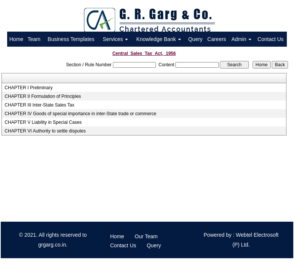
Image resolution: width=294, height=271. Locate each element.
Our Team (146, 236)
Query (195, 39)
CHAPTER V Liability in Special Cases (43, 122)
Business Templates (71, 39)
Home (16, 39)
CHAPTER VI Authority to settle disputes (45, 131)
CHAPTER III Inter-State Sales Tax (39, 105)
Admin (242, 39)
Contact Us (270, 39)
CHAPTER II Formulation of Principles (43, 96)
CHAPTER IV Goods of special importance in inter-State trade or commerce (80, 113)
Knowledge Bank (158, 39)
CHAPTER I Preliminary (28, 87)
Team (33, 39)
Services (115, 39)
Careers (216, 39)
